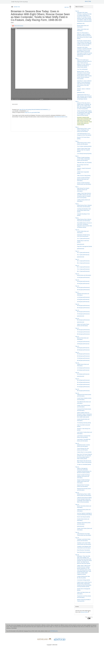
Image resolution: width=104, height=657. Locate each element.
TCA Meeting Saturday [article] (84, 422)
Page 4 (76, 127)
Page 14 (77, 273)
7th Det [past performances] (83, 331)
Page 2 (76, 58)
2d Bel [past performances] (83, 343)
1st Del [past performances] (83, 297)
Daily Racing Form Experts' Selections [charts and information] (83, 190)
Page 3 (76, 101)
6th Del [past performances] (83, 311)
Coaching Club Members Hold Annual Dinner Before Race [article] (84, 210)
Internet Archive (85, 612)
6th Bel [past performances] (83, 356)
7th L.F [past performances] (83, 269)
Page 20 (77, 318)
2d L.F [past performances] (83, 252)
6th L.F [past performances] (83, 267)
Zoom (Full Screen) (18, 25)
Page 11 (77, 251)
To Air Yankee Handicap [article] (84, 146)
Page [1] (77, 11)
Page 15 (77, 279)
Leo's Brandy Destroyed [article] (84, 153)
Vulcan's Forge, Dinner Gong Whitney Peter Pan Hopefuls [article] (83, 150)
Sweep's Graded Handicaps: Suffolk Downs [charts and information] (83, 481)
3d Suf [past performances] (83, 374)
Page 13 (77, 265)
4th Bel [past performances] (83, 349)
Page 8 (76, 203)
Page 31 (77, 466)
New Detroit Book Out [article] (83, 552)
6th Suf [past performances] (83, 384)
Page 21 (77, 328)
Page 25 (77, 362)
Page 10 (77, 229)
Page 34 (77, 532)
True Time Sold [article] (82, 69)
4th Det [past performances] (83, 287)
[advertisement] (80, 244)
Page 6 (76, 156)
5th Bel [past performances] (83, 353)
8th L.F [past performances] (83, 271)
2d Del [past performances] (83, 299)
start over (67, 7)
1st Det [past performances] (83, 277)
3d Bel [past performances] (83, 347)
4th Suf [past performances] (83, 380)
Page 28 (77, 389)
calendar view (17, 6)
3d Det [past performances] (83, 283)
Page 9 (76, 217)
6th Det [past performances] (83, 329)
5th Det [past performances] (83, 289)
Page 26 (77, 372)
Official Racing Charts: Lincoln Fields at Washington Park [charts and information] (84, 130)
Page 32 (77, 492)
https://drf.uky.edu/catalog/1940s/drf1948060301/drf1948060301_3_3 (34, 109)
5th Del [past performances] (83, 307)
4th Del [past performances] (83, 305)
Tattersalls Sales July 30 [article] (84, 162)
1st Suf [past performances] (83, 367)
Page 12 (77, 259)
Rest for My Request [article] (83, 516)
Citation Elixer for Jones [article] (84, 452)
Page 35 (77, 537)
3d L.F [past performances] (83, 254)
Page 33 (77, 504)
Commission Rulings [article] (83, 580)
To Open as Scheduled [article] (84, 464)
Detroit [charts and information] (84, 275)
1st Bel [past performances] (83, 341)
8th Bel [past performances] (83, 360)
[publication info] (80, 23)
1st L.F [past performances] (83, 238)
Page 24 (77, 352)
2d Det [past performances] (83, 281)
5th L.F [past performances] (83, 263)
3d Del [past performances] (83, 301)
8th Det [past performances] (83, 334)
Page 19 (77, 310)
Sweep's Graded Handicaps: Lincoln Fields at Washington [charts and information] (83, 159)
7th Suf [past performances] (83, 386)
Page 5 (76, 141)
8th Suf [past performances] (83, 390)
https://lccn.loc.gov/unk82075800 (32, 112)
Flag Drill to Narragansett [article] (84, 246)
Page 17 (77, 292)
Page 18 (77, 304)
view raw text (15, 104)
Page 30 (77, 443)
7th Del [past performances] (83, 313)
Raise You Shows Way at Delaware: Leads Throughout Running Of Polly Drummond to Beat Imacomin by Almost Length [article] (84, 35)
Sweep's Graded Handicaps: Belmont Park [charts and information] (83, 179)
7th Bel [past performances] (83, 358)
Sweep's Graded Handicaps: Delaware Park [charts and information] (83, 476)
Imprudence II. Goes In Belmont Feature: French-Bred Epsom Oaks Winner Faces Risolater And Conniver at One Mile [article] (84, 83)
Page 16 (77, 286)
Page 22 (77, 336)
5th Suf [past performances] (83, 382)
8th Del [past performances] (83, 320)
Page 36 (77, 554)
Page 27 (77, 378)
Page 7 (76, 186)
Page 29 (77, 393)
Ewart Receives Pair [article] (83, 550)
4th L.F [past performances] (83, 260)
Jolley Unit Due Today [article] (83, 175)
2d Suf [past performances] (83, 370)
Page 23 (77, 346)
